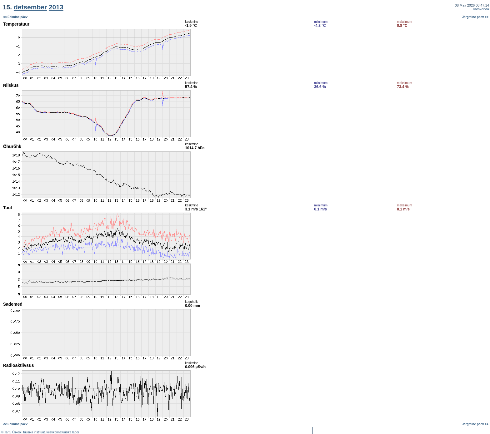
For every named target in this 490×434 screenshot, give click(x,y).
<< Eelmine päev (15, 17)
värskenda (481, 9)
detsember (30, 7)
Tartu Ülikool (13, 432)
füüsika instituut (34, 432)
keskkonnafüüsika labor (63, 432)
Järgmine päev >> (475, 17)
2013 (56, 7)
